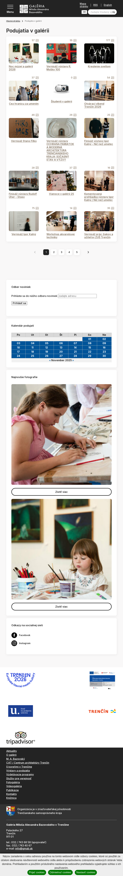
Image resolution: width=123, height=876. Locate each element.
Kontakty (11, 794)
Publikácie (12, 790)
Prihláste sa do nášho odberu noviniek (34, 296)
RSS (95, 5)
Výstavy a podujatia (18, 770)
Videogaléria (14, 786)
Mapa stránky (84, 5)
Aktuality (11, 751)
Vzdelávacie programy (20, 774)
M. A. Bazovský (15, 758)
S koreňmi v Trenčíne (19, 766)
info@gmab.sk (24, 848)
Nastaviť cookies (85, 872)
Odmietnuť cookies (60, 872)
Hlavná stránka (13, 21)
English (108, 5)
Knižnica (11, 797)
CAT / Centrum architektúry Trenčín (27, 762)
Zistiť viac (61, 491)
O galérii (11, 754)
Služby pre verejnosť (18, 778)
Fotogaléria (13, 782)
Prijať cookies (37, 872)
